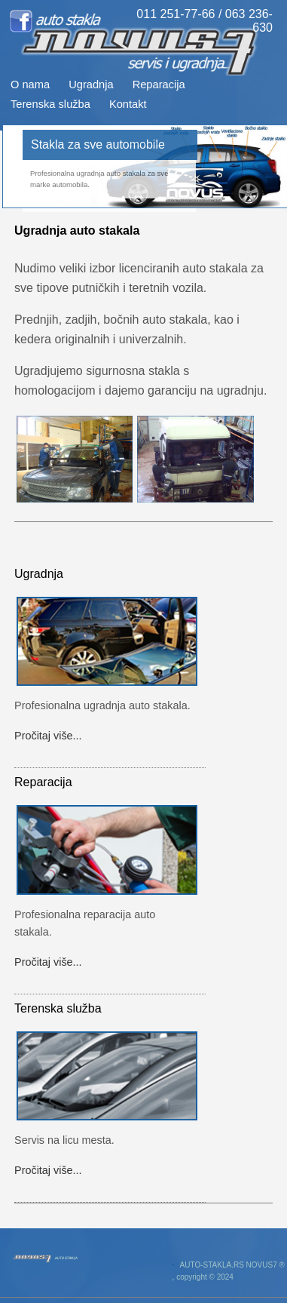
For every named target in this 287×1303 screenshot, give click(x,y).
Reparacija (159, 84)
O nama (30, 84)
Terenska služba (50, 104)
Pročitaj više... (48, 736)
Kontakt (128, 104)
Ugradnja (91, 84)
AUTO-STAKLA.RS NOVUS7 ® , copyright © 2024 (229, 1271)
